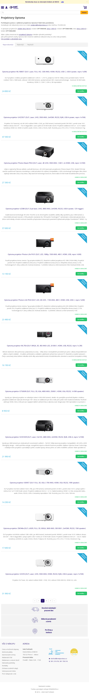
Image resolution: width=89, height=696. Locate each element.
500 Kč (28, 29)
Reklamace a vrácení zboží (10, 660)
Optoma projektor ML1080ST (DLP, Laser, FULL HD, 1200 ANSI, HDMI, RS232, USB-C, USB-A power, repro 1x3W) (44, 72)
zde (62, 2)
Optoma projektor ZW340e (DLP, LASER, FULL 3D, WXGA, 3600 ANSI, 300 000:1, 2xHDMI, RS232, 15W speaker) (44, 528)
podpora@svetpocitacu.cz (39, 25)
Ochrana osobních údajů (10, 668)
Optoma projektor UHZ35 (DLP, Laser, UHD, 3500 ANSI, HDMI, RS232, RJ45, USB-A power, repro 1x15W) (44, 574)
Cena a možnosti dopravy (10, 649)
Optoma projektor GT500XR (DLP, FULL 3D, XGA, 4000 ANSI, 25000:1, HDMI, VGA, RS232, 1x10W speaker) (44, 391)
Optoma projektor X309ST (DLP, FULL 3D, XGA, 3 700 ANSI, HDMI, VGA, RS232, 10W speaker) (44, 483)
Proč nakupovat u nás (9, 674)
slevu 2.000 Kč (81, 29)
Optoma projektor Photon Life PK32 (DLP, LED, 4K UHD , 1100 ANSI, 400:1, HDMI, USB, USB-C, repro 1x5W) (44, 300)
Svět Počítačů (13, 7)
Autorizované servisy (8, 655)
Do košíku (81, 91)
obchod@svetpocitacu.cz (59, 659)
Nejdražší (30, 45)
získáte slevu (22, 29)
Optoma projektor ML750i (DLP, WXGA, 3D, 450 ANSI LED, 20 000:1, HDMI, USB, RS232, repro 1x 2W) (44, 346)
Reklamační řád (7, 657)
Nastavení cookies (44, 686)
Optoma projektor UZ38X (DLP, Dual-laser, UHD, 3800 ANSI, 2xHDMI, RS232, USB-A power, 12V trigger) (44, 209)
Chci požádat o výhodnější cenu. (11, 39)
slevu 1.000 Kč (51, 29)
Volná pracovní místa (9, 671)
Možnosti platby (7, 652)
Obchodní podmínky (8, 663)
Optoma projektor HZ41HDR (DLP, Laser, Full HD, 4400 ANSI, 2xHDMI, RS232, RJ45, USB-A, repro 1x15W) (44, 437)
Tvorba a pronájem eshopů (40, 689)
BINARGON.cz (53, 689)
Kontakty (5, 666)
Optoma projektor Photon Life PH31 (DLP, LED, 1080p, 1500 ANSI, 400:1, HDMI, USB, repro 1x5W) (44, 254)
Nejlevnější (20, 45)
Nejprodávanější (8, 45)
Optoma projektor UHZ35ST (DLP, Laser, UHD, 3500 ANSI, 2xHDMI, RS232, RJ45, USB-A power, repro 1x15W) (44, 117)
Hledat (84, 12)
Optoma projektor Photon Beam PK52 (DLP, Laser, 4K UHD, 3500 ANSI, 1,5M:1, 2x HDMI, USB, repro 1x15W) (44, 163)
